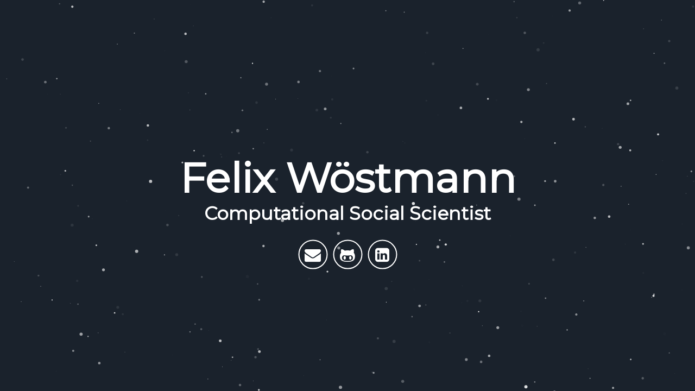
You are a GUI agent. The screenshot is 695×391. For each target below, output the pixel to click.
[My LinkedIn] (382, 254)
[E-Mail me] (312, 254)
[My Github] (347, 254)
